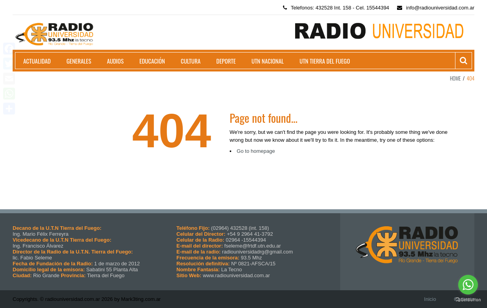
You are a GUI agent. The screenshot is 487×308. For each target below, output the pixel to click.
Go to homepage (256, 151)
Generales (79, 60)
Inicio (430, 299)
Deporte (226, 60)
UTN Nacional (267, 60)
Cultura (190, 60)
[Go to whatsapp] (468, 285)
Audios (115, 60)
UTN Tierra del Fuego (325, 60)
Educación (152, 60)
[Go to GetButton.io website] (468, 299)
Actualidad (37, 60)
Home (455, 78)
